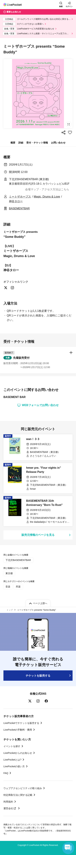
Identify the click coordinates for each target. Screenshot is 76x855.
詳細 (20, 142)
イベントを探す (11, 746)
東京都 (9, 573)
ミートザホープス (20, 196)
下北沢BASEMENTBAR (18, 560)
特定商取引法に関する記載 (17, 795)
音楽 (8, 586)
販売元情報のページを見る (38, 534)
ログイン (69, 6)
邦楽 (18, 586)
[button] (38, 360)
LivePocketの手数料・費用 (17, 729)
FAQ (5, 773)
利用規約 (8, 801)
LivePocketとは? (12, 759)
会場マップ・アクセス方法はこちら (47, 189)
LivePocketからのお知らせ (17, 753)
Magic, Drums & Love (47, 196)
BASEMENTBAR (19, 208)
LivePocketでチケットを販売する (21, 723)
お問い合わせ (58, 142)
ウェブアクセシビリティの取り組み (22, 788)
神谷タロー (16, 201)
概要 (12, 142)
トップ (10, 610)
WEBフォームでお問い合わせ (37, 405)
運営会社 (10, 808)
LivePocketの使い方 (14, 766)
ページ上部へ (40, 603)
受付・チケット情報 (37, 142)
